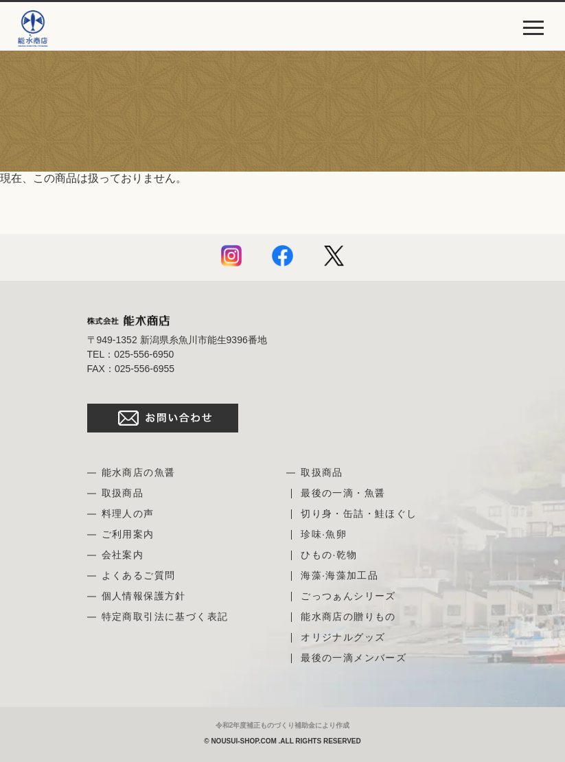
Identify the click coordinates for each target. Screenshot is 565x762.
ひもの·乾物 (329, 554)
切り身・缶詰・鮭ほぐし (359, 513)
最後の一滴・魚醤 (343, 492)
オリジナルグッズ (343, 637)
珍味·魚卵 (324, 534)
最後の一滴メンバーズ (353, 657)
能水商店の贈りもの (348, 616)
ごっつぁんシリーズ (348, 595)
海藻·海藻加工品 (339, 575)
